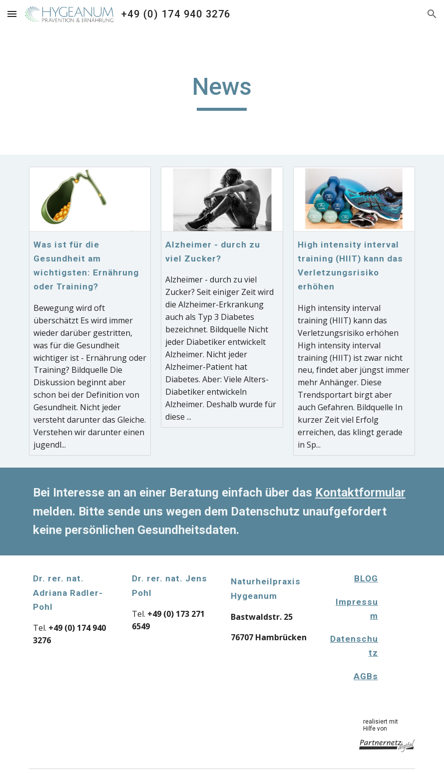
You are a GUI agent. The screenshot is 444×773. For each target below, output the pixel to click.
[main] (222, 91)
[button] (12, 13)
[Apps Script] (403, 612)
